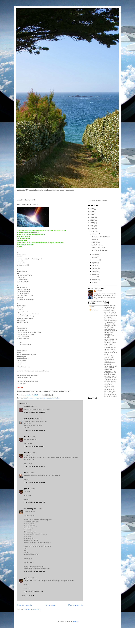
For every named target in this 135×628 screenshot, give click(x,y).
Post (92, 307)
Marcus (26, 406)
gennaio (95, 282)
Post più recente (24, 605)
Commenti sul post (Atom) (32, 609)
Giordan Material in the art (98, 201)
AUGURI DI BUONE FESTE (101, 236)
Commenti (94, 310)
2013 (92, 220)
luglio (94, 265)
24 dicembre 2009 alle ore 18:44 (34, 482)
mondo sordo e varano (99, 248)
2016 (92, 211)
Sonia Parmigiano (30, 509)
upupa (26, 472)
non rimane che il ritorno (99, 250)
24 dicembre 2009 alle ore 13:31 (34, 412)
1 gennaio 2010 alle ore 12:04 (33, 591)
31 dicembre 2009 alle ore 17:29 (34, 571)
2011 (92, 226)
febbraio (95, 280)
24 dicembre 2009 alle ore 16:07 (34, 446)
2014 (92, 217)
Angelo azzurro (29, 418)
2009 (92, 231)
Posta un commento (28, 596)
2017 (92, 209)
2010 (92, 228)
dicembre (95, 234)
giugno (94, 268)
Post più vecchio (75, 605)
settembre (95, 260)
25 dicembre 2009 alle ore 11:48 (34, 502)
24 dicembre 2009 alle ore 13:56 (34, 430)
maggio (94, 271)
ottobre (94, 257)
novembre (95, 254)
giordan (26, 436)
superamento (96, 242)
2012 (92, 223)
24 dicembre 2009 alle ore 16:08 (34, 466)
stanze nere (95, 239)
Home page (50, 605)
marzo (94, 277)
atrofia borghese (97, 245)
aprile (94, 274)
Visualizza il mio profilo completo (98, 301)
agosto (94, 262)
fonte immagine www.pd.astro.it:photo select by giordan (41, 398)
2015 (92, 214)
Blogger (75, 621)
